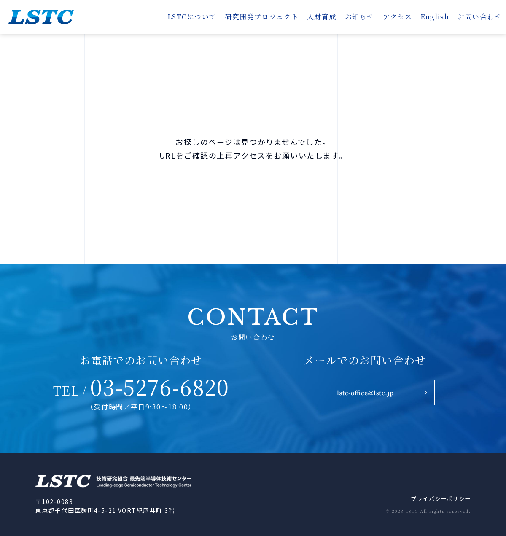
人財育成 (321, 17)
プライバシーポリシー (438, 499)
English (434, 17)
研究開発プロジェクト (262, 17)
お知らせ (359, 17)
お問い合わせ (480, 17)
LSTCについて (192, 17)
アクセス (397, 17)
